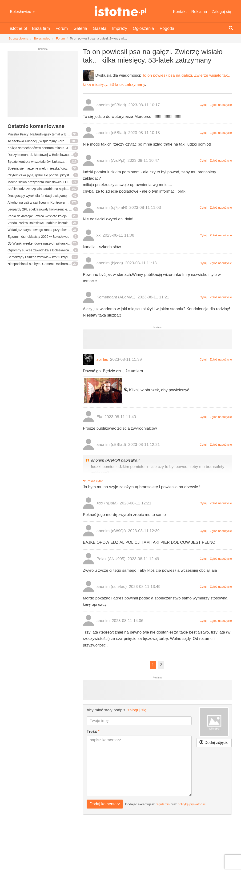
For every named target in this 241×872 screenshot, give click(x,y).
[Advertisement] (43, 86)
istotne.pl (120, 11)
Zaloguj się (221, 11)
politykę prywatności (192, 804)
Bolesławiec (22, 11)
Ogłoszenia (143, 28)
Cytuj (203, 105)
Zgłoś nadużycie (221, 105)
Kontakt (180, 11)
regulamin (163, 804)
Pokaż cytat (93, 481)
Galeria (80, 28)
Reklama (199, 11)
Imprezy (119, 28)
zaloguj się (137, 710)
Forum (62, 28)
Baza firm (41, 28)
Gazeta (99, 28)
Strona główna (18, 38)
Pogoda (167, 28)
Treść (92, 731)
